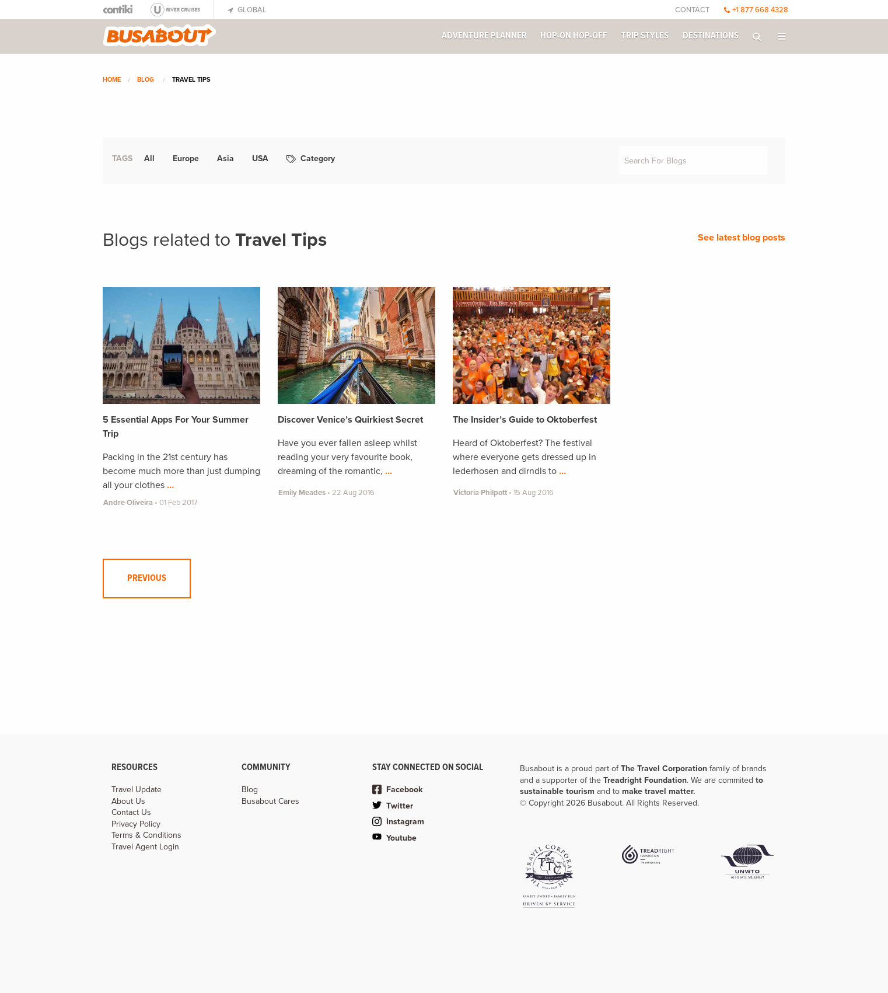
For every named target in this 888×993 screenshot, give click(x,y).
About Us (128, 801)
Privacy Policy (135, 824)
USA (260, 158)
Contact (692, 10)
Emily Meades (302, 492)
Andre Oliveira (128, 502)
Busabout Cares (270, 801)
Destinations (711, 36)
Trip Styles (645, 36)
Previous (146, 578)
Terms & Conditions (146, 835)
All (149, 158)
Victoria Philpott (480, 492)
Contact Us (131, 812)
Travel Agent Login (145, 847)
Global (247, 10)
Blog (145, 79)
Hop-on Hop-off (573, 36)
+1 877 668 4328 (756, 10)
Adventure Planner (484, 36)
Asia (225, 158)
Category (310, 158)
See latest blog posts (741, 237)
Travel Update (136, 790)
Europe (186, 158)
